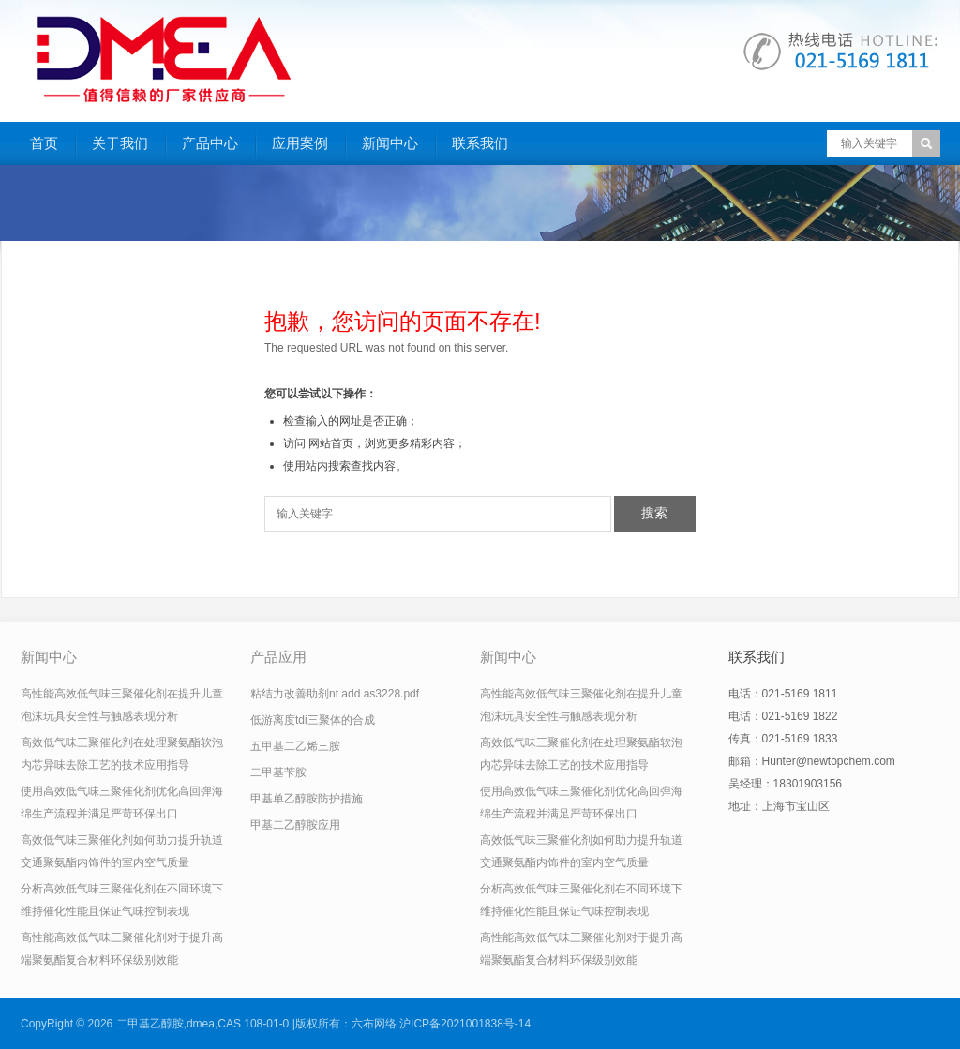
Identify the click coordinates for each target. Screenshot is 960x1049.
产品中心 (210, 143)
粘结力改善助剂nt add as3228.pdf (334, 693)
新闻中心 (390, 143)
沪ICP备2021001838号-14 (465, 1023)
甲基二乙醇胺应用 (295, 825)
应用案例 (300, 143)
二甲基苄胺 (278, 772)
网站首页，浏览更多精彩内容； (387, 443)
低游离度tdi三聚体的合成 (312, 720)
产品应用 (278, 657)
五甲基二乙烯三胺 (295, 746)
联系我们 (480, 143)
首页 (44, 143)
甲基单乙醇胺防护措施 (306, 798)
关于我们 (120, 143)
